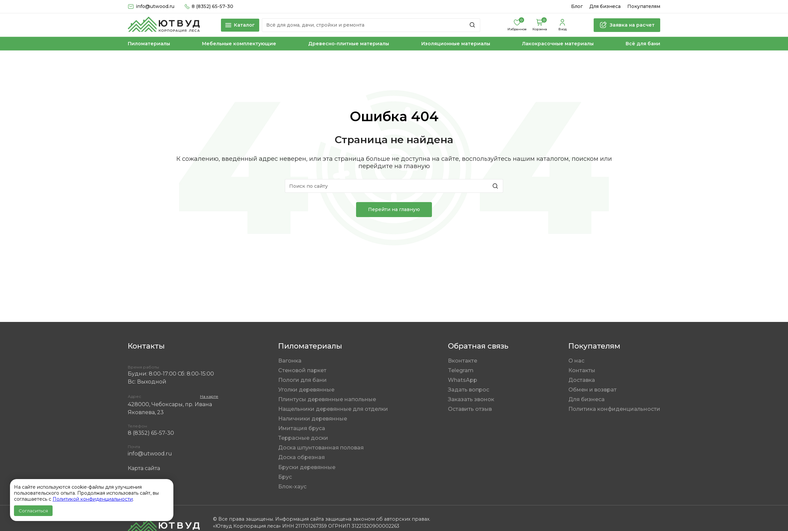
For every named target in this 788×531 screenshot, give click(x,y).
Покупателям (643, 6)
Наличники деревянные (312, 418)
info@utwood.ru (150, 453)
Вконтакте (462, 361)
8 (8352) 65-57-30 (151, 433)
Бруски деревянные (306, 467)
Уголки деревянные (306, 390)
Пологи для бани (302, 380)
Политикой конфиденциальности (93, 499)
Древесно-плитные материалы (348, 44)
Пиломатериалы (149, 44)
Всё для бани (643, 44)
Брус (285, 477)
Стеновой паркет (302, 370)
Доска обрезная (301, 457)
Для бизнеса (605, 6)
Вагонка (289, 361)
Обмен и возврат (592, 390)
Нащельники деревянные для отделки (333, 409)
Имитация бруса (301, 428)
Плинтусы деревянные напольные (327, 399)
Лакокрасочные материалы (558, 44)
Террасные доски (303, 438)
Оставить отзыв (470, 409)
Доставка (581, 380)
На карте (209, 396)
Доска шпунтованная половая (321, 447)
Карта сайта (144, 468)
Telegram (461, 370)
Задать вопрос (468, 390)
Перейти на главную (394, 209)
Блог (577, 6)
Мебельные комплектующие (239, 44)
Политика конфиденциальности (614, 409)
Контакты (581, 370)
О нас (576, 361)
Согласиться (33, 510)
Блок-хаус (292, 486)
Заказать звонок (471, 399)
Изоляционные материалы (455, 44)
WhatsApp (462, 380)
